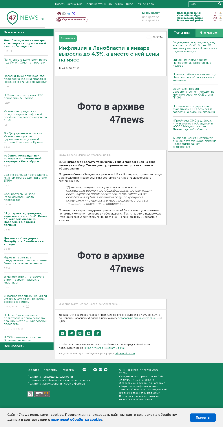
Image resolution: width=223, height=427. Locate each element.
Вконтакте (84, 369)
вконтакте (64, 13)
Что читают (209, 32)
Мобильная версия (59, 13)
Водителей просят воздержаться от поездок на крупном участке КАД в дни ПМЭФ (194, 93)
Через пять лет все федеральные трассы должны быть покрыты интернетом (26, 263)
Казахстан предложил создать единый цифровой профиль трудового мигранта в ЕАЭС (26, 118)
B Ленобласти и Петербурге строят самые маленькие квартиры (26, 282)
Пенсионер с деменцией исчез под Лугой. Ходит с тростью (26, 64)
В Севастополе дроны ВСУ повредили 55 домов (26, 99)
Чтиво (129, 4)
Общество (115, 4)
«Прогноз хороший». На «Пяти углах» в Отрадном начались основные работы (26, 301)
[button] (62, 333)
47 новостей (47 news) (136, 370)
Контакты (50, 370)
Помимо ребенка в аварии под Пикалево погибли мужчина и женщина (194, 77)
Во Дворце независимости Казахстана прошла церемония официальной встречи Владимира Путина (26, 140)
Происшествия (95, 4)
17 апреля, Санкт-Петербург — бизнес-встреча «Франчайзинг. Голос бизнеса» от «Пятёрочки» (195, 142)
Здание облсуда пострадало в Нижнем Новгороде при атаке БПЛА (26, 180)
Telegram (100, 369)
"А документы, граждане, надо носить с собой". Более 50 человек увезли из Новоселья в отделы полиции (195, 47)
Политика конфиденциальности (50, 377)
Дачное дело (145, 4)
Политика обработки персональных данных (59, 380)
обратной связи (125, 354)
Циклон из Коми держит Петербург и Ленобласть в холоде (192, 63)
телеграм (68, 13)
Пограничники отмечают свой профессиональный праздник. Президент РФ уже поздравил (26, 81)
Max (105, 369)
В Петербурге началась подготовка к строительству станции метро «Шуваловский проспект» (26, 322)
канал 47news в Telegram (99, 348)
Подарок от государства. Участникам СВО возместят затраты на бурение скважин (194, 109)
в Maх (121, 348)
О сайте (33, 370)
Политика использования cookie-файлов (56, 384)
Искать (219, 3)
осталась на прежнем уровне (137, 318)
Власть (60, 4)
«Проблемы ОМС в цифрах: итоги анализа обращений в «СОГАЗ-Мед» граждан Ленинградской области (193, 125)
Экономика (75, 4)
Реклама (68, 370)
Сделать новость (73, 19)
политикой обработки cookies (76, 419)
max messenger (73, 13)
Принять (203, 417)
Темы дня (182, 32)
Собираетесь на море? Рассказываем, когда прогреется (26, 199)
